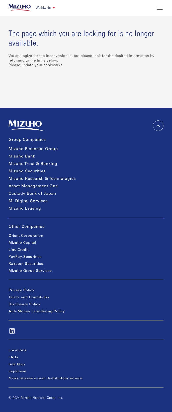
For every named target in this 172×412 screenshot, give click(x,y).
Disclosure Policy (24, 304)
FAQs (13, 357)
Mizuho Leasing (25, 209)
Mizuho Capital (22, 243)
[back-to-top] (158, 125)
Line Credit (19, 250)
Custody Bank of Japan (32, 194)
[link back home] (20, 7)
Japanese (17, 371)
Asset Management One (33, 186)
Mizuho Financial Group (33, 149)
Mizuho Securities (27, 171)
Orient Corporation (26, 236)
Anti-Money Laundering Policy (37, 311)
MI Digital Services (28, 201)
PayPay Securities (25, 257)
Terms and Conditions (29, 297)
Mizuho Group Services (30, 271)
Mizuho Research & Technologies (42, 179)
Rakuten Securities (26, 264)
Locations (18, 350)
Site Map (17, 364)
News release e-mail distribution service (45, 378)
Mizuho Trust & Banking (33, 164)
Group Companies (27, 140)
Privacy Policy (21, 290)
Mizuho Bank (22, 157)
